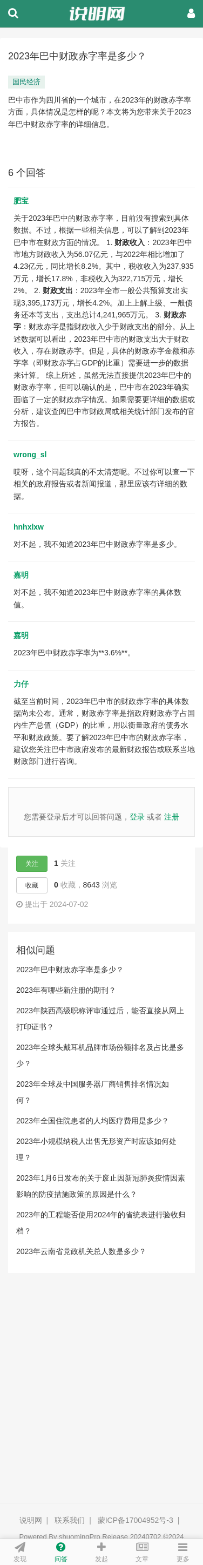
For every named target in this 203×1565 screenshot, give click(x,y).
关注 (31, 864)
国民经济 (26, 82)
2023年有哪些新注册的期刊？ (66, 990)
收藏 (31, 885)
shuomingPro (79, 1537)
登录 (137, 816)
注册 (171, 816)
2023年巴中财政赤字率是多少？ (70, 969)
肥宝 (21, 201)
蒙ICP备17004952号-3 (135, 1520)
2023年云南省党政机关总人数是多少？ (81, 1251)
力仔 (21, 684)
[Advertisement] (101, 1396)
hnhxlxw (28, 527)
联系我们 (70, 1520)
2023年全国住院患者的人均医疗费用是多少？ (92, 1120)
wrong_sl (29, 454)
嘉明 (21, 575)
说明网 (30, 1520)
